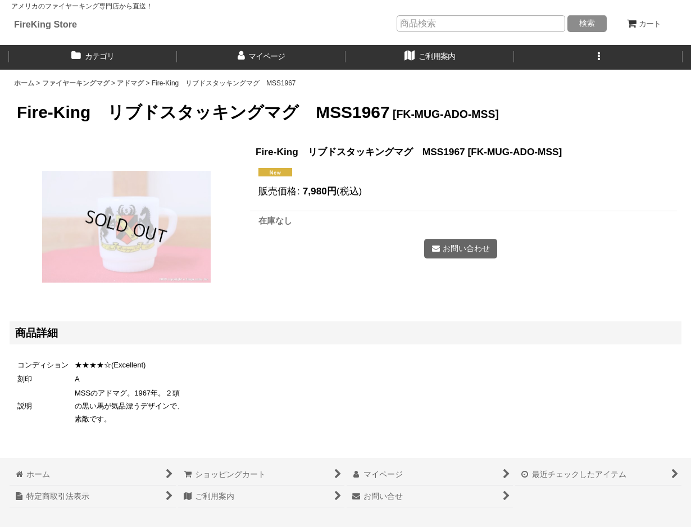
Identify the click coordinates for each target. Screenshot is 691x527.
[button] (598, 57)
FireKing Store (45, 24)
